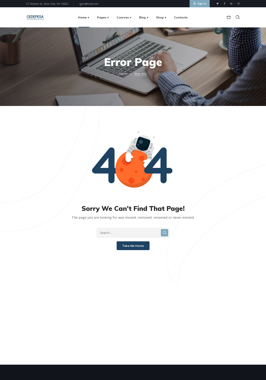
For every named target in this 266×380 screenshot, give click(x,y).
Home (123, 73)
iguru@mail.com (88, 3)
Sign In (199, 3)
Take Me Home (133, 246)
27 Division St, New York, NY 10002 (47, 3)
